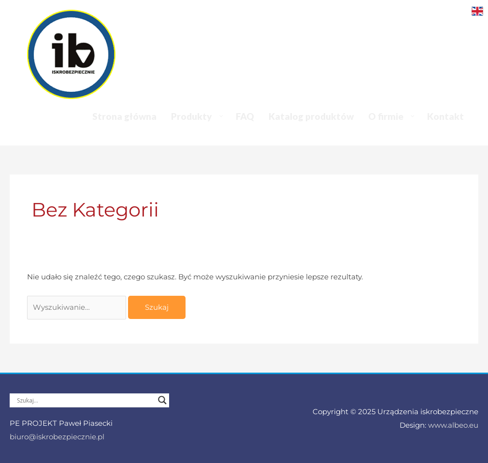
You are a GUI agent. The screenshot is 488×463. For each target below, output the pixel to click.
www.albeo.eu (453, 425)
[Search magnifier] (162, 400)
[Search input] (85, 400)
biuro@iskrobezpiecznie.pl (57, 436)
